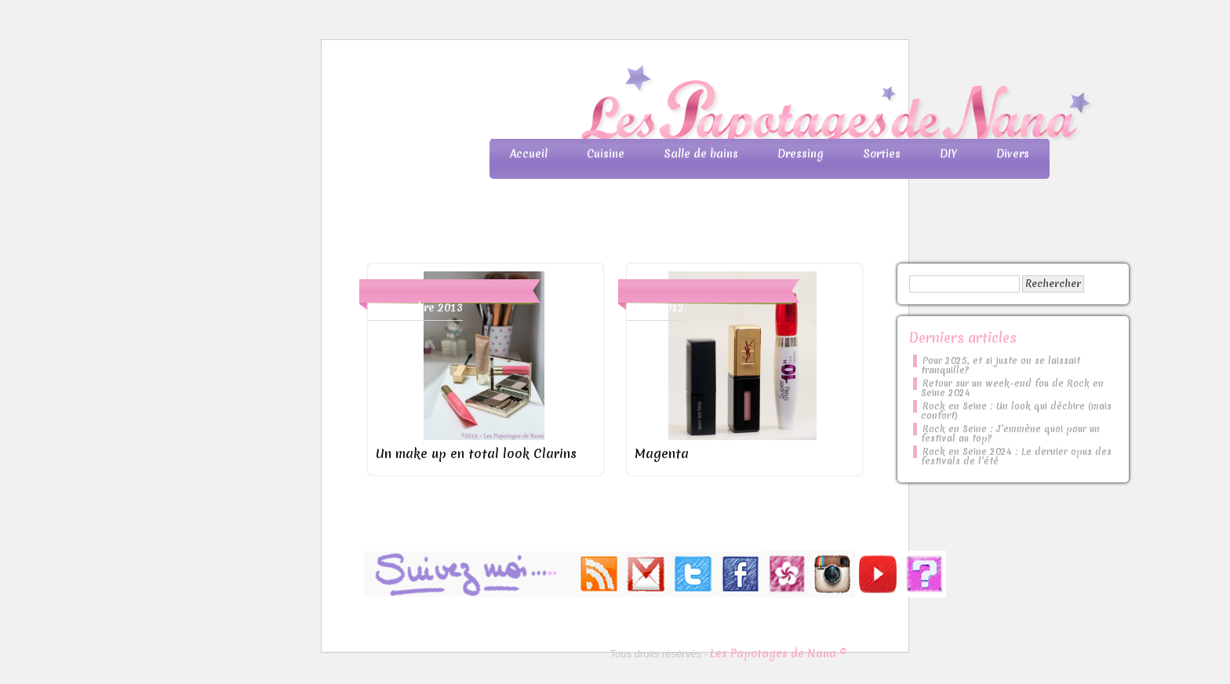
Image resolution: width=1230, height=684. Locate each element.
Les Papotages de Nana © (778, 653)
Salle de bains (701, 154)
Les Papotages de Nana (718, 106)
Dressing (800, 154)
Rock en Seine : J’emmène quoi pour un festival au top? (1010, 434)
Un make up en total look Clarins (476, 453)
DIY (948, 154)
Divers (1012, 154)
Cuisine (605, 154)
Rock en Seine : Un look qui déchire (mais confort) (1016, 411)
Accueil (529, 154)
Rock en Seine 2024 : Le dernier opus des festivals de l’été (1016, 457)
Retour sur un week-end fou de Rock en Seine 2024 (1012, 388)
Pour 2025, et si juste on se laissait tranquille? (1000, 366)
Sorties (882, 154)
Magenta (662, 453)
